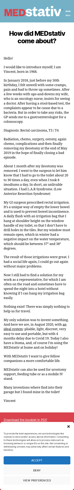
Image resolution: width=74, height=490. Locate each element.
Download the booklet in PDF (25, 420)
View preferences (37, 480)
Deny (37, 470)
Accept (37, 460)
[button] (68, 426)
